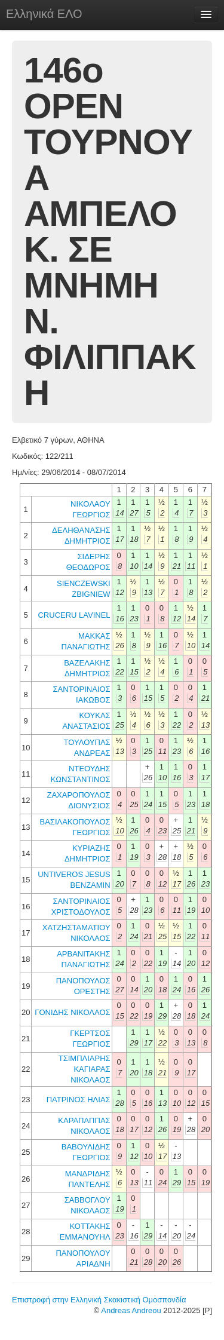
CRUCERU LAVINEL (74, 615)
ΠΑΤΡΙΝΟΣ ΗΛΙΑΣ (79, 1099)
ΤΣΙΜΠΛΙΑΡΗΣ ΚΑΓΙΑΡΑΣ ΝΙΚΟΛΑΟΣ (85, 1069)
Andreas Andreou (131, 1310)
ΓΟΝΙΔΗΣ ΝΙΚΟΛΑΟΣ (72, 1012)
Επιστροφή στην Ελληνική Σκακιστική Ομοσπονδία (99, 1299)
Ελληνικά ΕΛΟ (44, 13)
